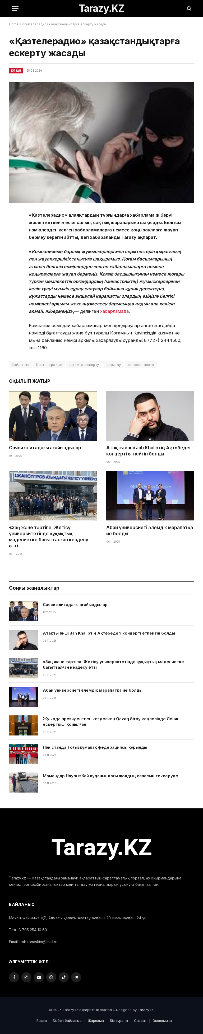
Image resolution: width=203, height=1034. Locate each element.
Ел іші (16, 70)
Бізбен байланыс (67, 1020)
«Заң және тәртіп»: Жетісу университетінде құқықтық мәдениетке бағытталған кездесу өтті (48, 536)
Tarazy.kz (145, 1010)
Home (14, 24)
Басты (41, 1020)
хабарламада (114, 311)
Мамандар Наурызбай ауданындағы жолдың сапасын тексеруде (110, 775)
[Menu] (15, 9)
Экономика (162, 1020)
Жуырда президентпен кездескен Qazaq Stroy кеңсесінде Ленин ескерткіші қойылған (111, 721)
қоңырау (113, 364)
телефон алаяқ (140, 364)
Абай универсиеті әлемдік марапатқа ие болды (149, 530)
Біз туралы (119, 1020)
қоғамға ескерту (84, 364)
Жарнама (96, 1020)
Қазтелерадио (49, 364)
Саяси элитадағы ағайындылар (45, 447)
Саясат (140, 1020)
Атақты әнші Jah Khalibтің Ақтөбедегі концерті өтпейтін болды (149, 451)
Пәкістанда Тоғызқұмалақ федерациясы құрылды (95, 747)
